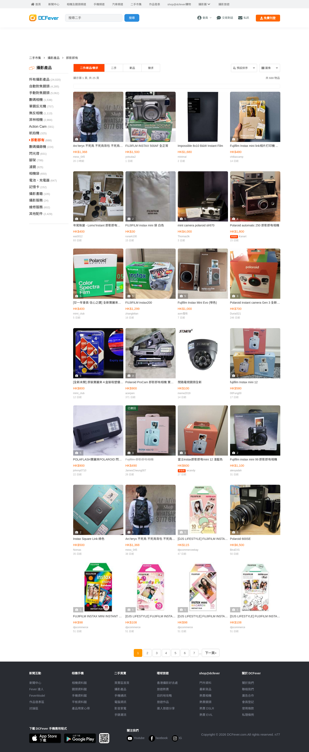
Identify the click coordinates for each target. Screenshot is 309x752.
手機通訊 (120, 695)
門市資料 (205, 683)
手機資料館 (79, 695)
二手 (114, 68)
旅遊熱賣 (163, 689)
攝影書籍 (39, 194)
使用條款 (248, 708)
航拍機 (38, 133)
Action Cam (41, 126)
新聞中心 (35, 683)
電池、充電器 (43, 180)
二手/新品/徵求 (89, 68)
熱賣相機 (205, 695)
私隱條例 (248, 714)
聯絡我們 (248, 689)
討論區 (33, 708)
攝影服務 (39, 200)
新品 (132, 68)
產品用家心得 (81, 708)
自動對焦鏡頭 (44, 86)
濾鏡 (36, 167)
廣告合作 (248, 695)
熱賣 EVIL (206, 714)
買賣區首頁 (121, 683)
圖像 (266, 68)
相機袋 (38, 173)
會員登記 (248, 702)
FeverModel (37, 695)
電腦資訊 (120, 702)
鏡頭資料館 (79, 689)
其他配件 (41, 214)
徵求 (151, 68)
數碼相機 (41, 100)
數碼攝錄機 (41, 147)
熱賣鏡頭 (205, 702)
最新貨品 (205, 689)
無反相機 (41, 113)
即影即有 (72, 58)
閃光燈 (38, 153)
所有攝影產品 (45, 79)
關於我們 (248, 683)
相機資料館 (79, 683)
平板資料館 (79, 702)
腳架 (36, 160)
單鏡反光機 (41, 106)
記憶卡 (38, 187)
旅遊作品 (163, 702)
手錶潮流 (120, 714)
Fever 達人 (36, 689)
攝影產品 (54, 58)
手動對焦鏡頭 (44, 93)
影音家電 (120, 708)
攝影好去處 (167, 683)
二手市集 (35, 58)
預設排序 (240, 68)
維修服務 (39, 207)
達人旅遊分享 (166, 708)
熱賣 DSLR (206, 708)
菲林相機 (41, 120)
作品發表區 (36, 702)
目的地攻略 (164, 695)
